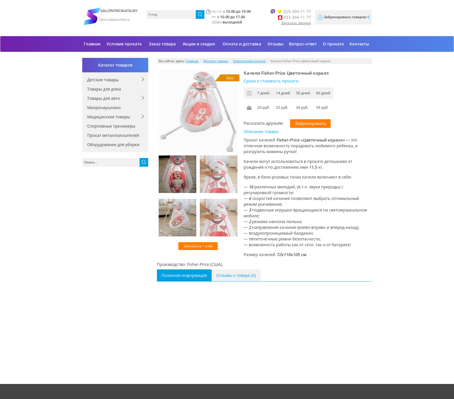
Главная (92, 44)
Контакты (359, 44)
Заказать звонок (296, 22)
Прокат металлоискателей (113, 135)
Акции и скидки (199, 44)
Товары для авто (103, 98)
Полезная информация (184, 275)
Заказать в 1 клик (198, 246)
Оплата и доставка (242, 44)
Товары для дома (104, 89)
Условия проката (124, 44)
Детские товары (103, 79)
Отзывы (275, 44)
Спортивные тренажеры (111, 126)
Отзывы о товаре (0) (236, 275)
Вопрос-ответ (303, 44)
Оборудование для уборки (113, 144)
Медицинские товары (108, 116)
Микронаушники (104, 107)
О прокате (333, 44)
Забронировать (310, 123)
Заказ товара (162, 44)
